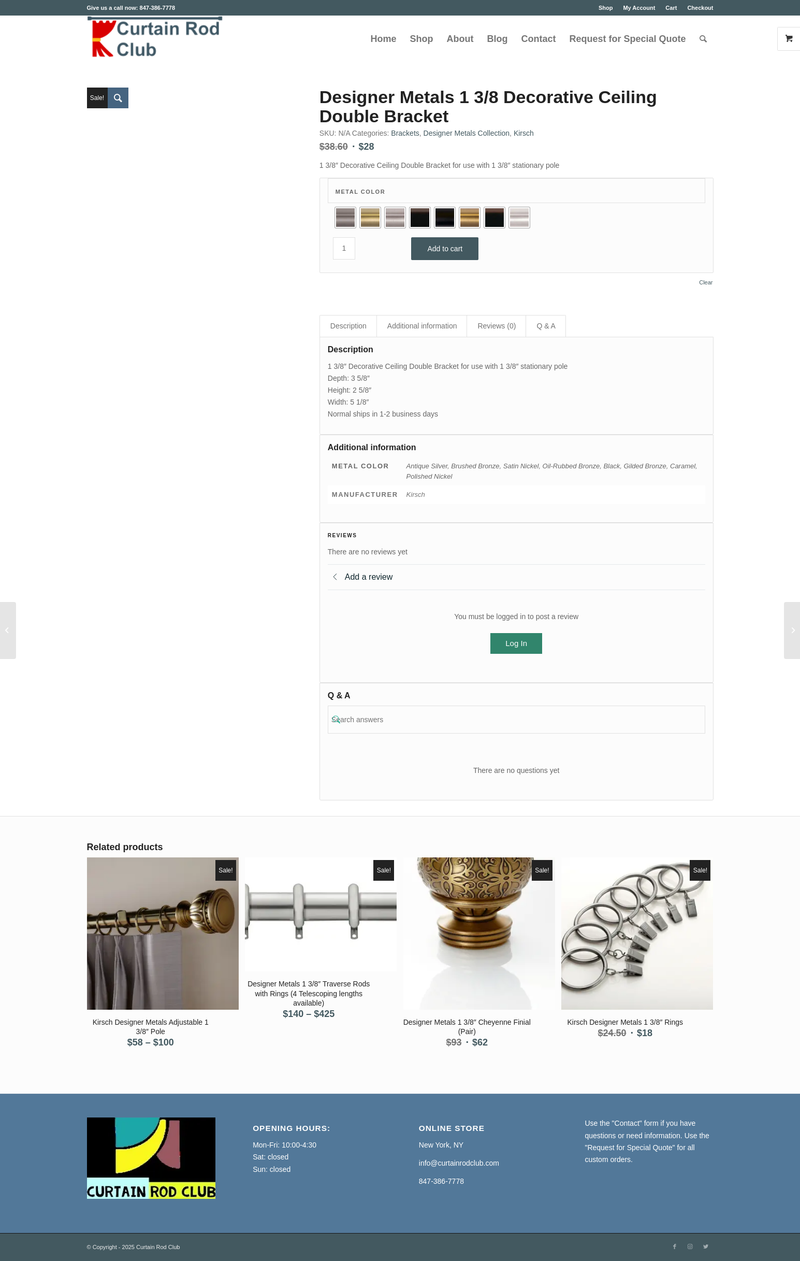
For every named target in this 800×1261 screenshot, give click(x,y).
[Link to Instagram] (690, 1246)
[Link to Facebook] (674, 1246)
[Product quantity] (344, 248)
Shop (606, 8)
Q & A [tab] (546, 326)
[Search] (703, 39)
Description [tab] (348, 326)
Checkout (700, 8)
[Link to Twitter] (706, 1246)
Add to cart (444, 249)
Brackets (405, 133)
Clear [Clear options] (705, 282)
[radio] (345, 217)
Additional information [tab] (422, 326)
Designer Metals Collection (467, 133)
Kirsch (524, 133)
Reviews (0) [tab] (496, 326)
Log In (516, 643)
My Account (639, 8)
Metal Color (360, 192)
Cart (671, 8)
